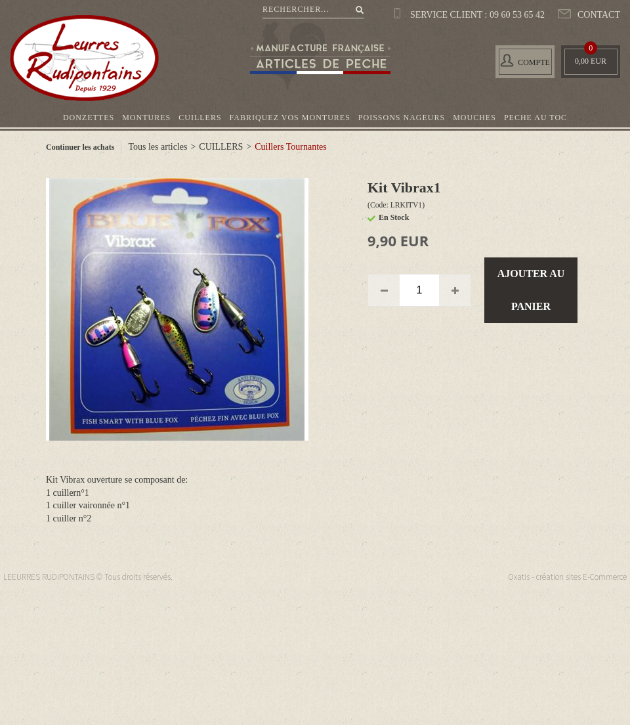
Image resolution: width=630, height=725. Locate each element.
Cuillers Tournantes (291, 147)
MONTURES (146, 117)
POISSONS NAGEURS (401, 117)
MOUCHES (474, 117)
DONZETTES (88, 117)
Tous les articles (157, 147)
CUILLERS (199, 117)
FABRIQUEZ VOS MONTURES (290, 117)
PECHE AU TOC (535, 117)
